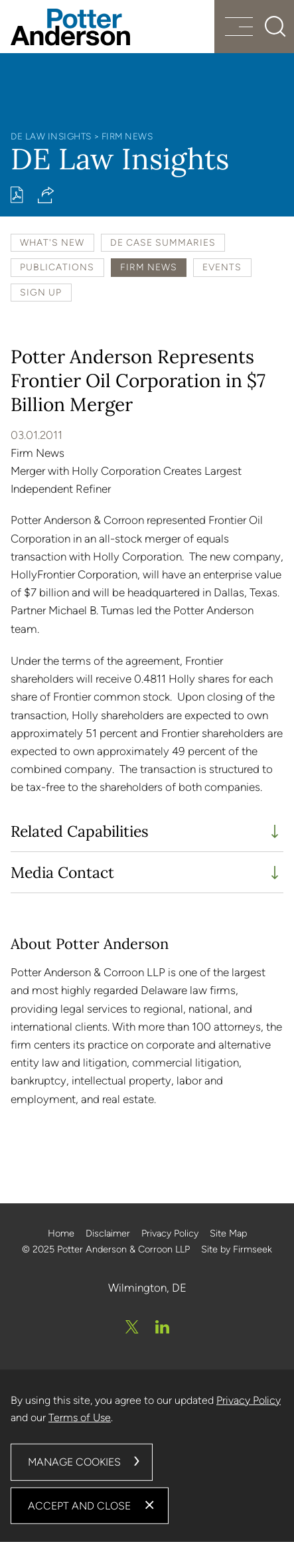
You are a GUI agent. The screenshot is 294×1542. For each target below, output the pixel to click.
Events (222, 267)
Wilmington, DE (147, 1287)
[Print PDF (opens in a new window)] (17, 195)
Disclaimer (108, 1233)
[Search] (275, 26)
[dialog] (147, 1456)
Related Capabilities (80, 831)
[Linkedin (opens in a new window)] (162, 1327)
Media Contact (62, 872)
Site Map (228, 1233)
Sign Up (41, 292)
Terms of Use (79, 1417)
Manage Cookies (74, 1462)
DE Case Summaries (163, 242)
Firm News (127, 136)
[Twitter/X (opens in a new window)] (132, 1327)
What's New (52, 242)
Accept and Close (79, 1505)
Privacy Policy (169, 1233)
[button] (46, 195)
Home (61, 1233)
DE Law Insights (51, 136)
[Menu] (239, 28)
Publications (57, 267)
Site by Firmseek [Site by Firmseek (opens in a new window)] (236, 1249)
